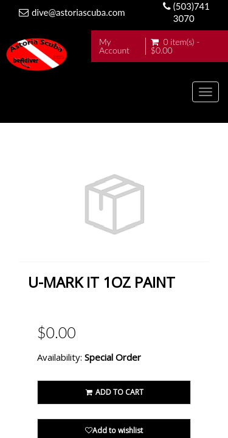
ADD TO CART (114, 392)
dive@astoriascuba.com (78, 12)
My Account (114, 46)
